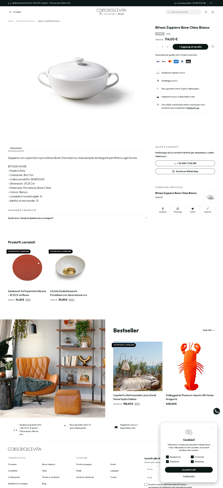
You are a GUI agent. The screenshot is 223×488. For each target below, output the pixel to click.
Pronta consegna (84, 464)
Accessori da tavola (25, 21)
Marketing (199, 461)
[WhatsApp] (216, 411)
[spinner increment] (167, 46)
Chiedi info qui (192, 108)
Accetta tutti (189, 469)
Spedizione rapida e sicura (173, 72)
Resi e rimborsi (48, 464)
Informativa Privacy (176, 484)
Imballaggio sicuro (169, 80)
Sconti (113, 464)
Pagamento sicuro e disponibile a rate (178, 96)
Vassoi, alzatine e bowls (49, 21)
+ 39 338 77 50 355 (185, 163)
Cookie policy (14, 477)
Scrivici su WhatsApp (185, 171)
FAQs (44, 470)
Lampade (114, 470)
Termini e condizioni (50, 477)
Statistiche (174, 461)
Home (10, 21)
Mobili (78, 470)
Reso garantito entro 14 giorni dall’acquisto (180, 88)
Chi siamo (12, 464)
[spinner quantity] (162, 46)
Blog (44, 483)
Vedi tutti (209, 330)
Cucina (113, 477)
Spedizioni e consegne (18, 483)
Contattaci (12, 470)
